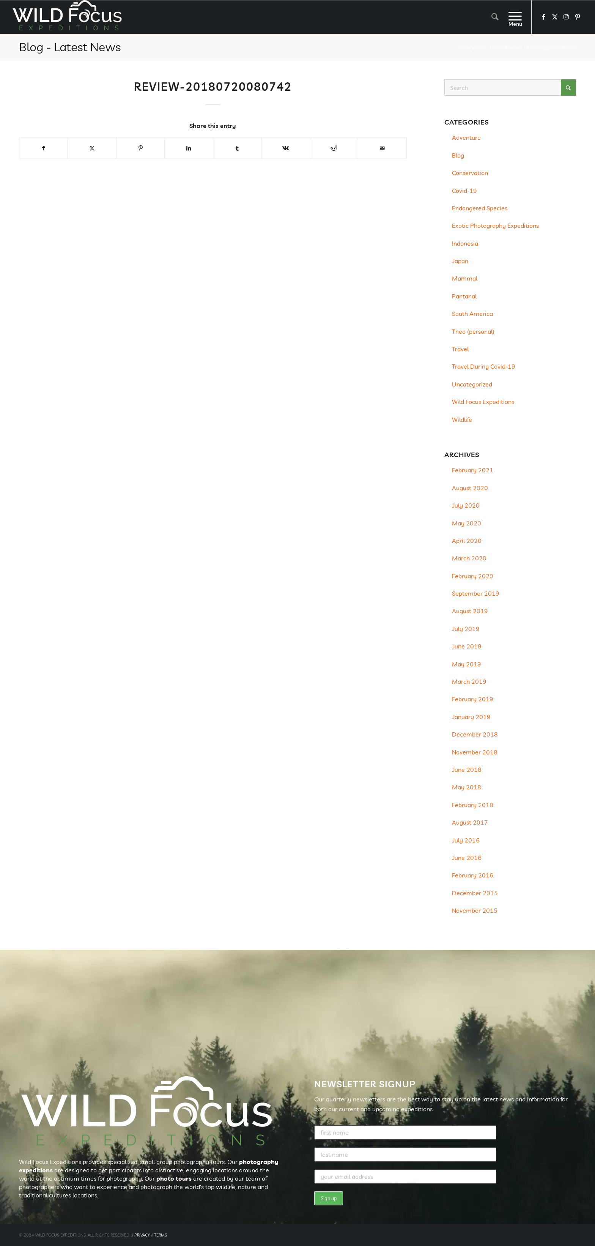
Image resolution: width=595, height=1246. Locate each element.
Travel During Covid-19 (483, 366)
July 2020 (466, 505)
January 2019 (471, 717)
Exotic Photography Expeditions (495, 225)
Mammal (464, 278)
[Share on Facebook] (43, 148)
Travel (460, 349)
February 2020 (472, 576)
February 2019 (472, 699)
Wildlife (462, 419)
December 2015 (475, 893)
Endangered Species (479, 208)
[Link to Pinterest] (577, 16)
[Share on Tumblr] (237, 148)
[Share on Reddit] (334, 148)
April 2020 (467, 540)
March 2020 (469, 558)
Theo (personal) (473, 331)
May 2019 (466, 664)
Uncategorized (472, 384)
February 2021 (472, 470)
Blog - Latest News (70, 46)
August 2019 (470, 611)
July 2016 (466, 840)
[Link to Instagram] (566, 16)
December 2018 (475, 734)
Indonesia (465, 243)
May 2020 (466, 523)
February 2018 (472, 805)
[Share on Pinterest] (140, 148)
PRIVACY (142, 1235)
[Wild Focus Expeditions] (69, 17)
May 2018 (466, 787)
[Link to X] (554, 16)
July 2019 (466, 628)
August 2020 (470, 488)
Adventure (466, 137)
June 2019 (467, 646)
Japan (460, 261)
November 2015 (474, 910)
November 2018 (474, 752)
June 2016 (467, 857)
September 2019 (475, 593)
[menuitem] (495, 17)
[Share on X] (92, 148)
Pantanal (464, 296)
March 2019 (469, 681)
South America (472, 313)
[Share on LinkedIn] (188, 148)
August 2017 (470, 822)
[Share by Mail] (382, 148)
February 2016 (472, 875)
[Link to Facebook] (543, 16)
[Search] (495, 17)
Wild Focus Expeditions (483, 401)
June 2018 (467, 769)
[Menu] (513, 17)
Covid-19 (464, 190)
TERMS (160, 1235)
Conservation (470, 173)
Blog (458, 155)
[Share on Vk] (285, 148)
